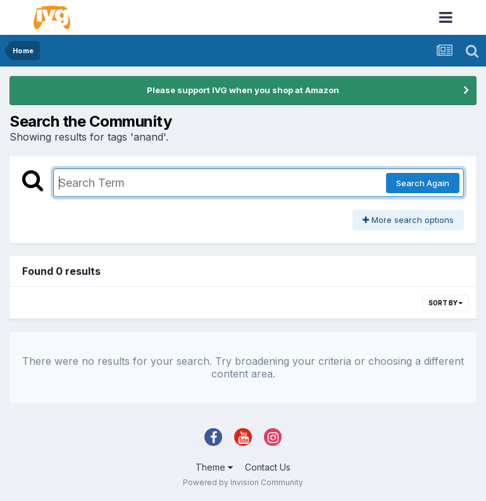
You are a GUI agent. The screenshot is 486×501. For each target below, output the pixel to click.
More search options (408, 220)
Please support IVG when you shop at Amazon (243, 90)
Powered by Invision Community (243, 482)
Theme (214, 467)
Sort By (445, 303)
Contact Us (267, 467)
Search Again (422, 183)
